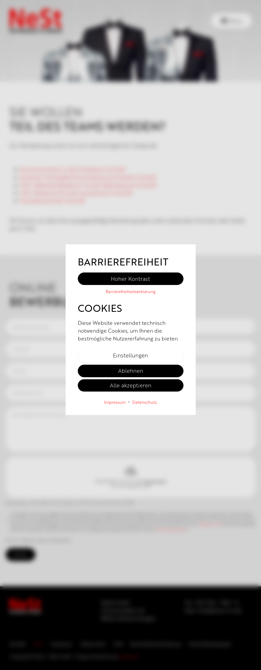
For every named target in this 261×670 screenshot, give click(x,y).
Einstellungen (130, 355)
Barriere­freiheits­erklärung (131, 291)
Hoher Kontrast (130, 278)
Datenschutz (144, 402)
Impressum (115, 402)
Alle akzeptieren (130, 385)
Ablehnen (130, 370)
